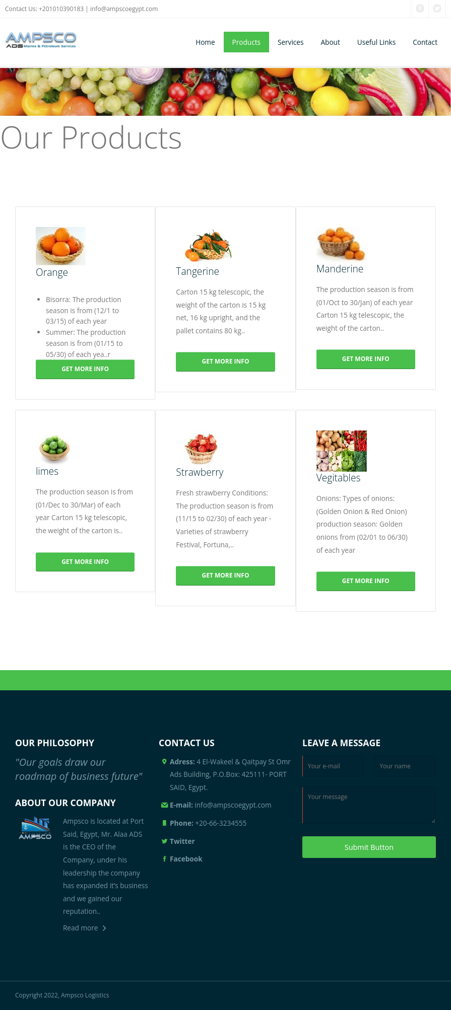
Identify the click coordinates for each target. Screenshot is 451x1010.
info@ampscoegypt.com (124, 9)
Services (291, 42)
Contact (425, 42)
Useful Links (376, 42)
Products (246, 42)
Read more (80, 927)
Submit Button (369, 847)
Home (205, 42)
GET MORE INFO (85, 369)
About (330, 42)
